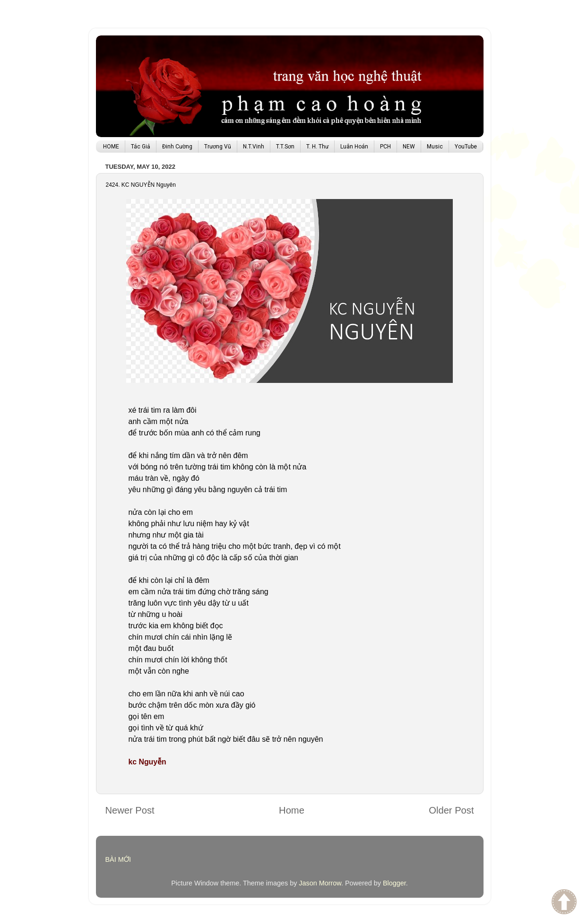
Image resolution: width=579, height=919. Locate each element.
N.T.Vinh (253, 146)
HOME (111, 146)
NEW (409, 146)
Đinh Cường (177, 146)
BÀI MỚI (118, 859)
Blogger (394, 883)
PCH (385, 146)
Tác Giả (140, 146)
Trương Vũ (217, 146)
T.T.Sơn (285, 146)
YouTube (466, 146)
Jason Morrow (320, 883)
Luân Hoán (354, 146)
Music (435, 146)
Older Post (451, 810)
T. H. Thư (317, 146)
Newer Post (130, 810)
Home (291, 810)
